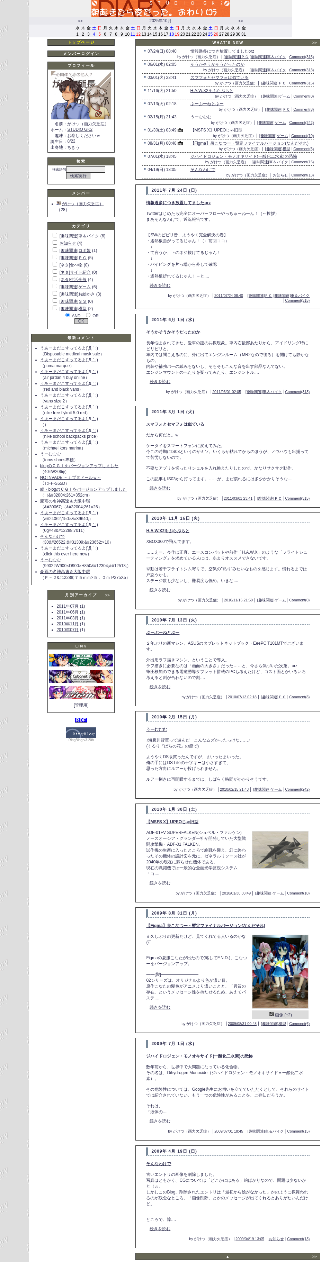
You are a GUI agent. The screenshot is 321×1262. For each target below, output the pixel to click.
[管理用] (81, 705)
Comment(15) (302, 162)
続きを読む (160, 285)
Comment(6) (303, 149)
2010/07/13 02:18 (242, 697)
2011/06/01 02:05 (226, 392)
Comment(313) (301, 70)
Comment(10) (302, 136)
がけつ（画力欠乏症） (80, 203)
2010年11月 (67, 623)
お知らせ (68, 243)
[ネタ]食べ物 (71, 265)
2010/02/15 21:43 (234, 789)
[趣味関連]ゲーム (75, 286)
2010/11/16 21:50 (238, 600)
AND (76, 316)
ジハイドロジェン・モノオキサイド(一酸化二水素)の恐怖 (243, 156)
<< (80, 21)
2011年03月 (67, 618)
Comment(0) (303, 96)
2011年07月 (67, 606)
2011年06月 (67, 612)
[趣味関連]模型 (73, 308)
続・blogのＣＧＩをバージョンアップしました (83, 489)
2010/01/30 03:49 (236, 893)
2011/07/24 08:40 (228, 295)
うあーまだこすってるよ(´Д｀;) (69, 348)
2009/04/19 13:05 (249, 1239)
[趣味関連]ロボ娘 (75, 250)
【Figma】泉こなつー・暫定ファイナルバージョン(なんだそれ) (249, 143)
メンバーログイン (81, 54)
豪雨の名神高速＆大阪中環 (65, 501)
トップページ (81, 42)
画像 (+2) (283, 1015)
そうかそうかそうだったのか (217, 64)
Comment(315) (301, 57)
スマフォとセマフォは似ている (219, 77)
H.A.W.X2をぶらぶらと (211, 90)
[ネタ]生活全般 (73, 279)
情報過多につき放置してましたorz (222, 51)
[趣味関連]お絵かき (77, 294)
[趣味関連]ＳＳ (73, 301)
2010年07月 (67, 629)
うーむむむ (50, 454)
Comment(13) (302, 175)
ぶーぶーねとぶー (207, 103)
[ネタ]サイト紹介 (75, 272)
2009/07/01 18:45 (228, 1131)
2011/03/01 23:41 (238, 498)
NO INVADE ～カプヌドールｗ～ (70, 477)
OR (95, 316)
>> (240, 21)
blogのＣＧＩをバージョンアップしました (79, 465)
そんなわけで (52, 536)
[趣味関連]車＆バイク (79, 236)
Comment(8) (303, 109)
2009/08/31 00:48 (242, 1024)
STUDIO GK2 (79, 129)
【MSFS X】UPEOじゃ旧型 (216, 130)
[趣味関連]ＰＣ (73, 257)
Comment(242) (301, 122)
